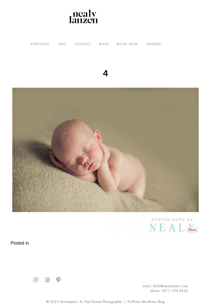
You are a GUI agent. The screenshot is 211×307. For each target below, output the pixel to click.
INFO (62, 44)
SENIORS (153, 44)
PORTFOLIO (40, 44)
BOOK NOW (127, 44)
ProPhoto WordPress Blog (146, 301)
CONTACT (83, 44)
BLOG (104, 44)
